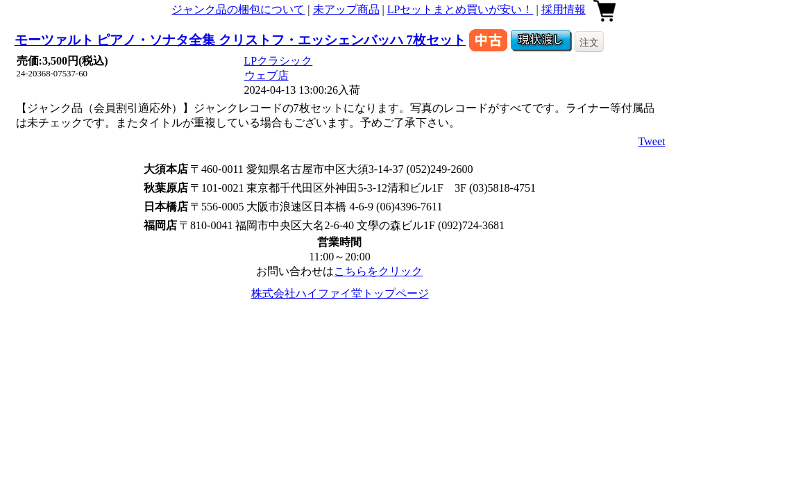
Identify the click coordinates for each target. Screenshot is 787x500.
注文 (589, 42)
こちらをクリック (378, 271)
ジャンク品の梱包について (238, 9)
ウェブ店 (266, 75)
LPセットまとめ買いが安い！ (460, 9)
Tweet (652, 141)
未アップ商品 (346, 9)
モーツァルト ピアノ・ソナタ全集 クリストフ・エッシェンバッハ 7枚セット (240, 40)
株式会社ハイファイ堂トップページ (340, 293)
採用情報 (563, 9)
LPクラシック (278, 61)
